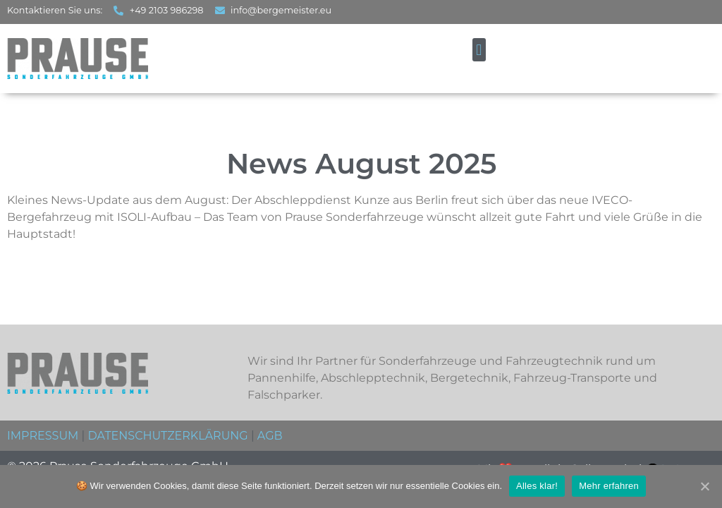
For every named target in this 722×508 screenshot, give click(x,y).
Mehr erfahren (609, 485)
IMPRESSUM (42, 435)
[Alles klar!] (704, 486)
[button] (479, 49)
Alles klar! (537, 485)
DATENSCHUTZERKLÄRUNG (167, 435)
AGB (270, 435)
